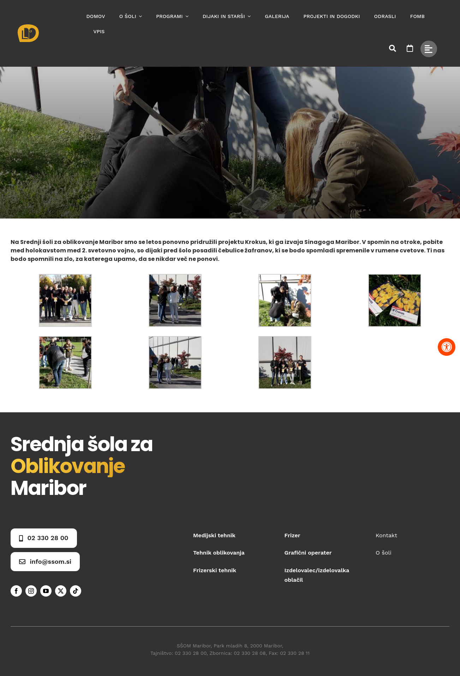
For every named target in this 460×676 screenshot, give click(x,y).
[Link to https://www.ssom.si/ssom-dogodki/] (410, 48)
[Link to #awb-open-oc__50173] (392, 48)
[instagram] (31, 591)
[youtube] (46, 591)
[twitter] (60, 591)
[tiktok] (75, 591)
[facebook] (16, 591)
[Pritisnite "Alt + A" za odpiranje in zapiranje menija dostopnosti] (446, 347)
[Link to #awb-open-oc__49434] (428, 49)
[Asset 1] (28, 27)
